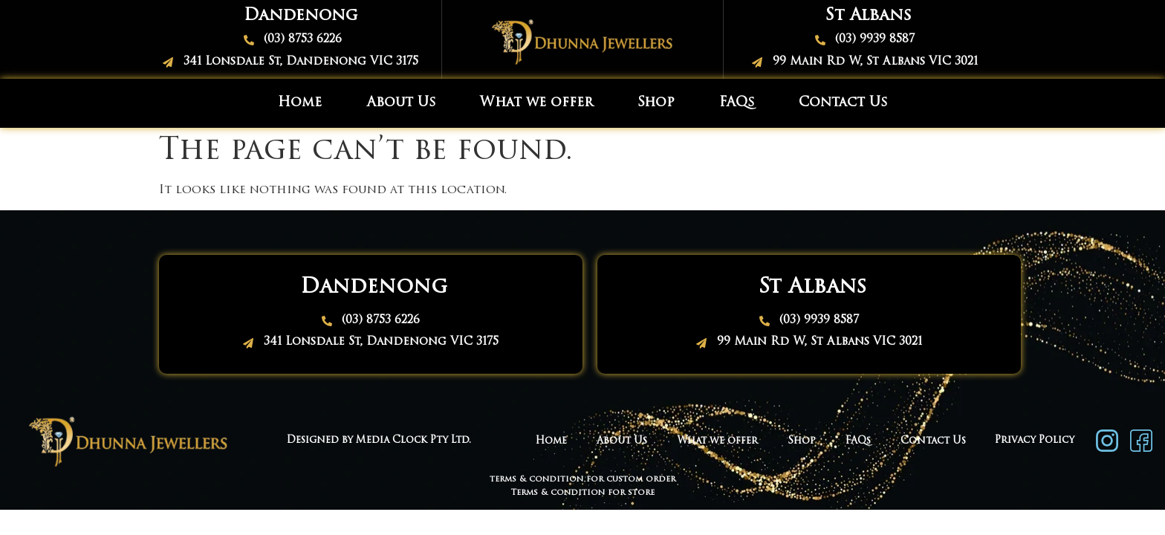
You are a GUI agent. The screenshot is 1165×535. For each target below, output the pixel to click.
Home (300, 103)
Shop (656, 103)
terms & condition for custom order (582, 480)
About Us (400, 103)
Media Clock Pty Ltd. (415, 440)
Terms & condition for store (583, 493)
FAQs (736, 103)
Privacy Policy (1034, 440)
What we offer (536, 103)
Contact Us (843, 103)
